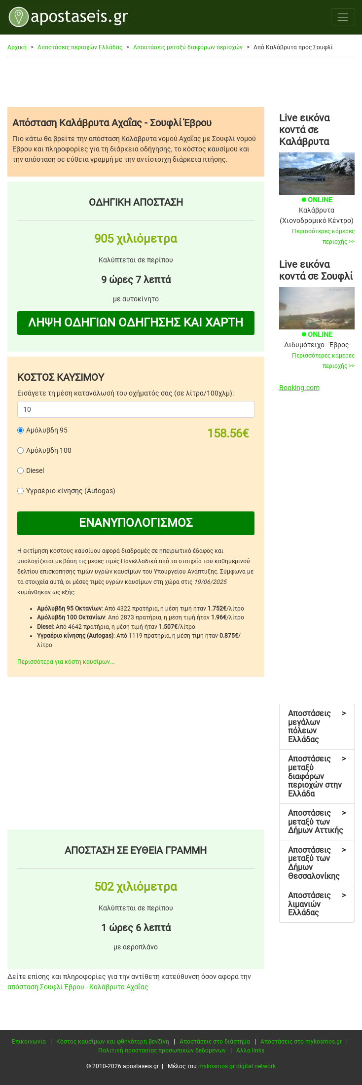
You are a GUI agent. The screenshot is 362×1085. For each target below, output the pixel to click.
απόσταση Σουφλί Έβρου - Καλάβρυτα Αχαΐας (77, 987)
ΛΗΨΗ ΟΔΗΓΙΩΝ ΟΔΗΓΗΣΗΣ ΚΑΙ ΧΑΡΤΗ (135, 322)
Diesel (35, 470)
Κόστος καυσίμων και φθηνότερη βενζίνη (112, 1041)
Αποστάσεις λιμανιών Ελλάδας (317, 904)
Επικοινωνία (29, 1041)
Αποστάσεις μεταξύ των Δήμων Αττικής (317, 821)
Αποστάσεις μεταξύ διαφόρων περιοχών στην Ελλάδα (317, 776)
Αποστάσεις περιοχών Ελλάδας (79, 47)
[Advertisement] (181, 82)
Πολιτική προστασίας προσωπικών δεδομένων (162, 1050)
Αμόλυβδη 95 (47, 430)
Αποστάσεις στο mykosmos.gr (301, 1041)
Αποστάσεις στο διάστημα (215, 1041)
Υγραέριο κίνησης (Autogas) (70, 491)
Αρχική (17, 47)
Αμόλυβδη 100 (49, 450)
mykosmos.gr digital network (237, 1066)
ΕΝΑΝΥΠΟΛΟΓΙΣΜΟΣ (136, 523)
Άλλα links (250, 1050)
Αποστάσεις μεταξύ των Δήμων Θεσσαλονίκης (317, 863)
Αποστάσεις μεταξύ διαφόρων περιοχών (188, 47)
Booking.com (299, 388)
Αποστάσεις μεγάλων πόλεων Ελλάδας (317, 726)
